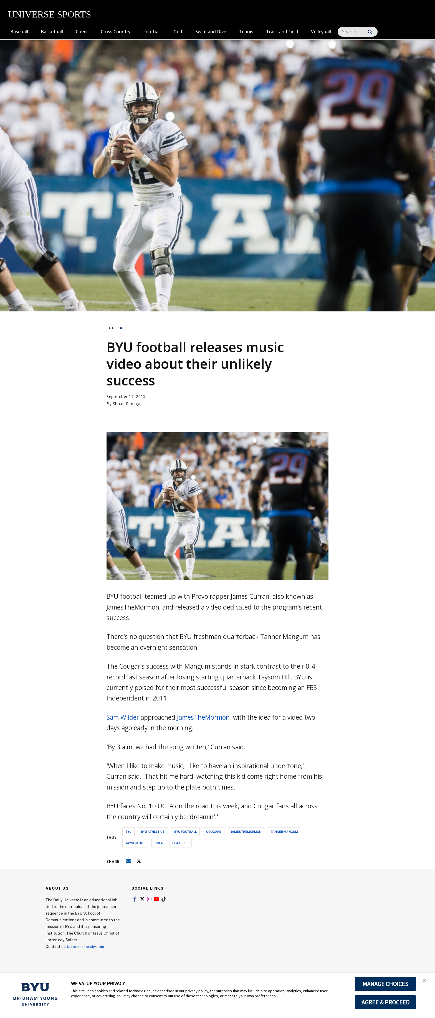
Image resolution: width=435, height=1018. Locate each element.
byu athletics (153, 831)
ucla (159, 843)
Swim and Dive (210, 32)
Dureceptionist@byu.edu (89, 946)
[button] (425, 982)
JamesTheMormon (204, 717)
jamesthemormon (246, 831)
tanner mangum (284, 831)
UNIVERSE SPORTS (49, 14)
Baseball (19, 32)
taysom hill (135, 843)
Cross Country (115, 32)
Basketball (52, 32)
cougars (213, 831)
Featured (180, 843)
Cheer (82, 32)
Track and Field (282, 32)
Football (152, 32)
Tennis (246, 32)
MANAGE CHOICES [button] (385, 984)
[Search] (358, 32)
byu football (185, 831)
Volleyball (321, 32)
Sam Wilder (123, 717)
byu (128, 831)
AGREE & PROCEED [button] (385, 1002)
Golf (178, 32)
